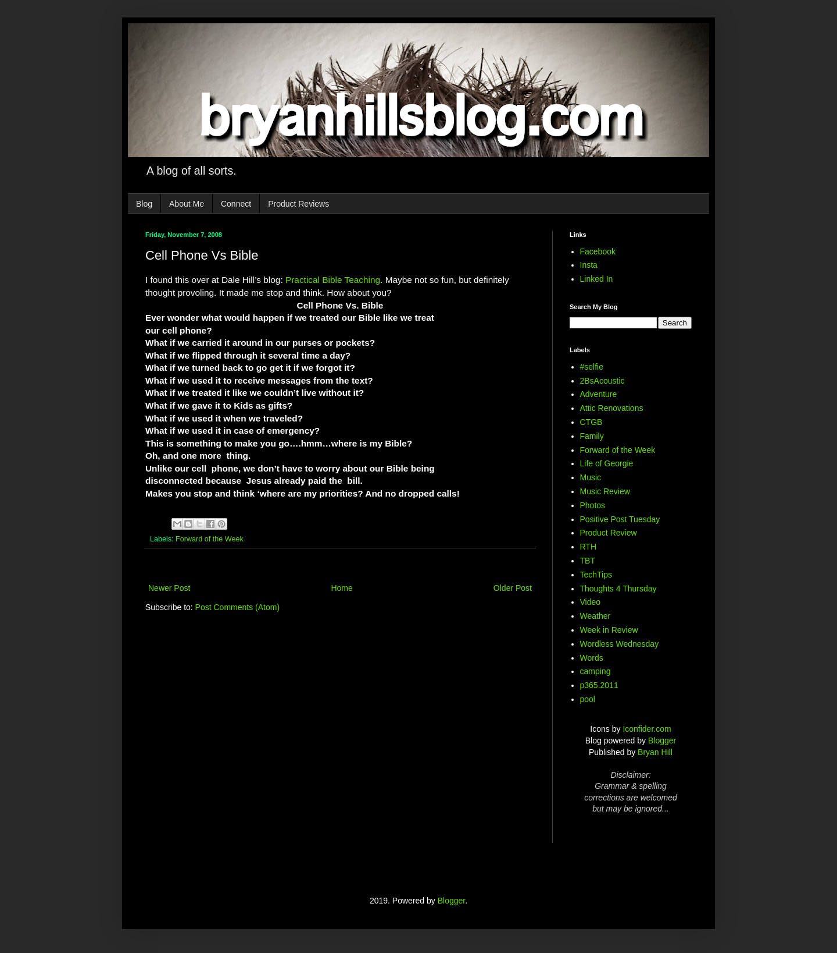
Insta (589, 265)
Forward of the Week (210, 539)
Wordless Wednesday (619, 644)
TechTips (596, 574)
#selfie (591, 366)
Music (591, 477)
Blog (144, 203)
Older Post (512, 588)
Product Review (608, 532)
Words (591, 658)
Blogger (662, 740)
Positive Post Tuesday (620, 519)
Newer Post (169, 588)
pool (587, 699)
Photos (593, 505)
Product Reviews (298, 203)
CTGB (591, 422)
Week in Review (609, 630)
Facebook (598, 251)
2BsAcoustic (602, 380)
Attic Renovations (611, 408)
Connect (236, 203)
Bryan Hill (655, 752)
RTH (588, 546)
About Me (186, 203)
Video (590, 602)
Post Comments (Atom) (237, 607)
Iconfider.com (647, 729)
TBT (587, 560)
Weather (595, 616)
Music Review (605, 491)
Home (341, 588)
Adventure (598, 394)
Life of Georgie (607, 463)
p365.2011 (599, 685)
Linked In (596, 279)
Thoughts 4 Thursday (618, 588)
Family (592, 436)
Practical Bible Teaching (332, 280)
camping (595, 671)
